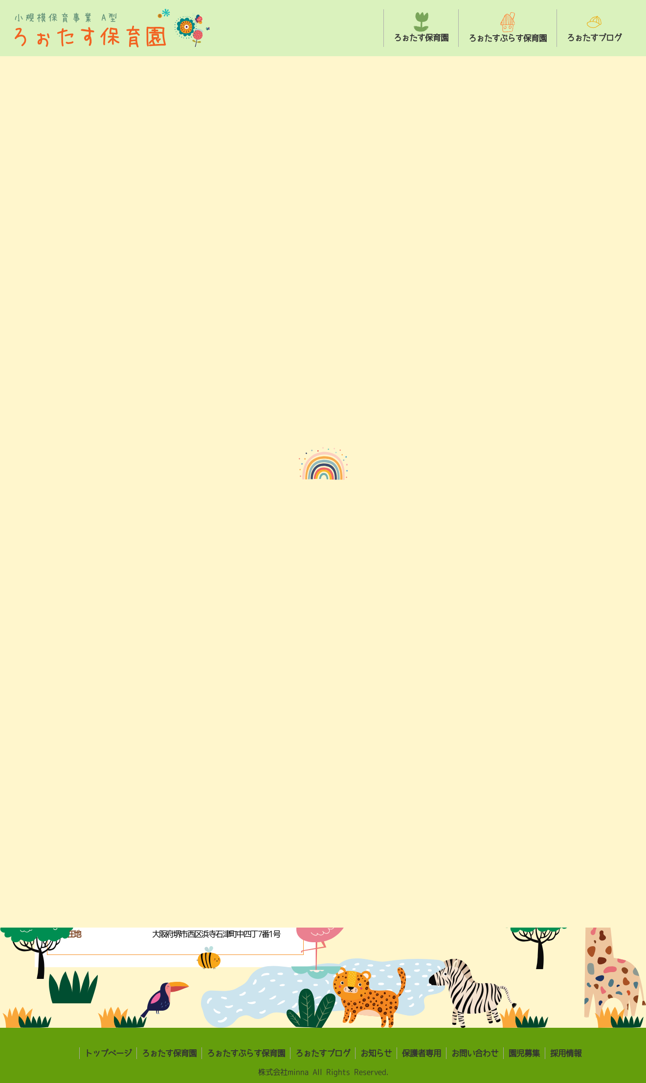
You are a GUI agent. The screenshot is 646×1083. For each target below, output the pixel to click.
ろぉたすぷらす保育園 (246, 1053)
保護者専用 (421, 1053)
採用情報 (565, 1053)
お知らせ (376, 1053)
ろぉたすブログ (322, 1053)
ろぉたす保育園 (169, 1053)
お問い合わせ (474, 1053)
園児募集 (524, 1053)
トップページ (108, 1053)
